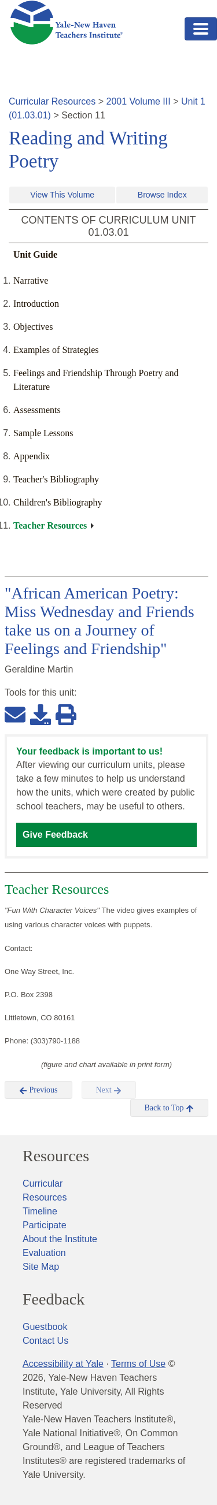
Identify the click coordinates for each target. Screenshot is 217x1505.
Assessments (37, 410)
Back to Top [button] (169, 1108)
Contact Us (45, 1341)
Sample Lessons (43, 433)
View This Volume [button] (62, 194)
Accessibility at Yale (63, 1364)
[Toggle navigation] (201, 28)
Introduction (36, 304)
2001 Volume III (138, 101)
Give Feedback (55, 834)
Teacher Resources (50, 525)
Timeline (40, 1211)
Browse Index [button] (162, 194)
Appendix (31, 456)
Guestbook (45, 1327)
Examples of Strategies (56, 350)
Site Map (41, 1267)
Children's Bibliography (57, 502)
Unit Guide (35, 254)
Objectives (33, 327)
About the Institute (60, 1239)
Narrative (30, 280)
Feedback (53, 1299)
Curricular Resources (52, 101)
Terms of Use (138, 1364)
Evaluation (44, 1253)
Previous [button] (38, 1090)
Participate (45, 1225)
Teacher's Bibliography (56, 479)
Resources (56, 1156)
